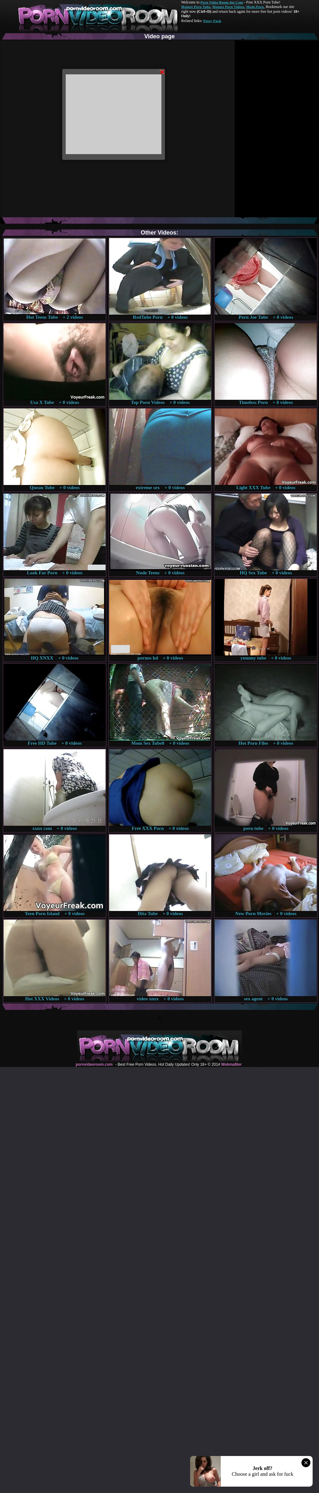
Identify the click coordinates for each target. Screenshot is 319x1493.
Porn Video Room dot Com (221, 2)
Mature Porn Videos (228, 7)
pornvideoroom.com (94, 1064)
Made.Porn (255, 7)
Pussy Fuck (212, 21)
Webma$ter (231, 1064)
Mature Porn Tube (196, 7)
